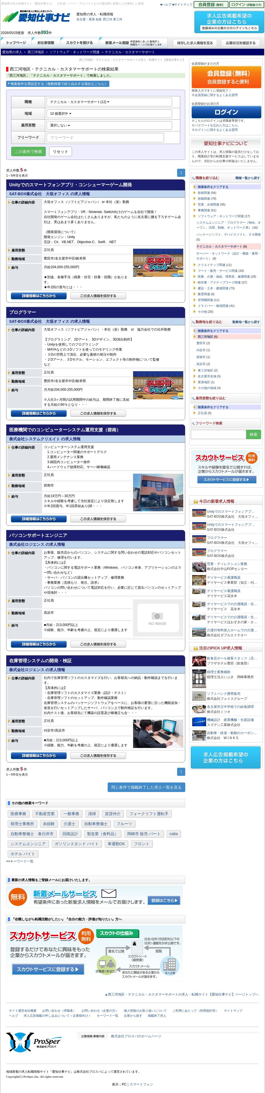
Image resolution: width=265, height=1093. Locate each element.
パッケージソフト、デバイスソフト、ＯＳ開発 (228, 234)
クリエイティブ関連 (211, 264)
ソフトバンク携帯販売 (223, 694)
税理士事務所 (22, 823)
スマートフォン (141, 1084)
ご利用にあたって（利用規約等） (195, 1010)
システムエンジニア (28, 844)
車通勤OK (116, 844)
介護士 (69, 823)
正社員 (202, 413)
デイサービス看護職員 (223, 577)
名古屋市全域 (207, 376)
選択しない (60, 125)
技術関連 (204, 192)
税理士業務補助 (218, 672)
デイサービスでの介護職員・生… (232, 604)
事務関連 (204, 210)
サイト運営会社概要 (23, 1010)
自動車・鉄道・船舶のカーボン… (232, 733)
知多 (99, 19)
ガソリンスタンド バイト (77, 844)
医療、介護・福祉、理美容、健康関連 (224, 276)
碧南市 (201, 357)
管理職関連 (205, 300)
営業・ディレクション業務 (227, 564)
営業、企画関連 (208, 204)
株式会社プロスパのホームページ (136, 1036)
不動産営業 (45, 813)
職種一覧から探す (247, 178)
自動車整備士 (96, 823)
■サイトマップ (182, 4)
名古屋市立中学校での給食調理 (230, 707)
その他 (202, 311)
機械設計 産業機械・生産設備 (230, 720)
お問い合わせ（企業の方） (99, 1010)
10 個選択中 (60, 114)
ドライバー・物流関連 (213, 305)
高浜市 (201, 364)
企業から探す (133, 1015)
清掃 (92, 813)
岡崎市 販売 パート (144, 834)
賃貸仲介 (113, 813)
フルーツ (124, 823)
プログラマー (217, 538)
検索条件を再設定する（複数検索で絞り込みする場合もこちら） (58, 84)
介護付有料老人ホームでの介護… (232, 630)
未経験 (49, 823)
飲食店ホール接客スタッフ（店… (232, 658)
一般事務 (71, 813)
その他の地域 (207, 388)
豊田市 (201, 343)
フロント (142, 844)
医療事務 (18, 813)
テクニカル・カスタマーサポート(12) (80, 102)
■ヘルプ (166, 4)
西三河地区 (205, 336)
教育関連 (204, 294)
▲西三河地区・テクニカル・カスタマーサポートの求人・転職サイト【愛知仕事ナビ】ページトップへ (182, 994)
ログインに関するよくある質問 (216, 129)
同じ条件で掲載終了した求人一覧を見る (146, 787)
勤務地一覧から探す (246, 322)
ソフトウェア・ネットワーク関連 (221, 216)
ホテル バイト (23, 854)
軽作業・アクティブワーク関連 (219, 282)
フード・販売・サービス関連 (218, 270)
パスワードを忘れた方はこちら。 (218, 125)
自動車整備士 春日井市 (32, 834)
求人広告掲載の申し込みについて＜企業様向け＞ (57, 1015)
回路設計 (70, 834)
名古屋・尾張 (85, 19)
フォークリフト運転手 (148, 813)
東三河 (117, 19)
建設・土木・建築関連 (213, 288)
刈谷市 (201, 350)
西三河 (107, 19)
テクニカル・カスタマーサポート (219, 246)
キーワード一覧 (21, 861)
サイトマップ (233, 1010)
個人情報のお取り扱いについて (145, 1010)
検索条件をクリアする (213, 187)
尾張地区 (204, 382)
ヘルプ (13, 1015)
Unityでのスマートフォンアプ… (231, 512)
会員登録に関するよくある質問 (216, 95)
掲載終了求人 (157, 1015)
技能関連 (204, 198)
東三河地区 (205, 370)
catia (174, 834)
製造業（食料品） (102, 834)
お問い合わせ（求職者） (59, 1010)
